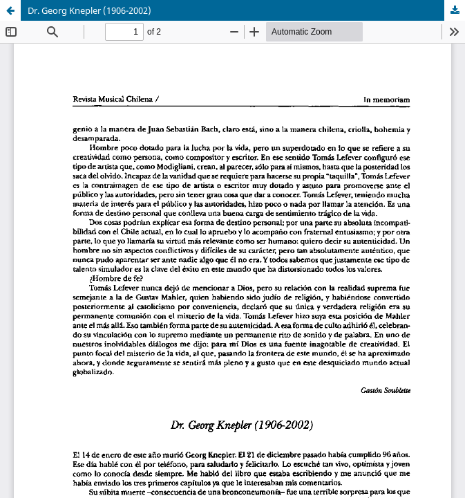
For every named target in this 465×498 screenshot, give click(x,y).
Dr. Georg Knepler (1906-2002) (89, 10)
